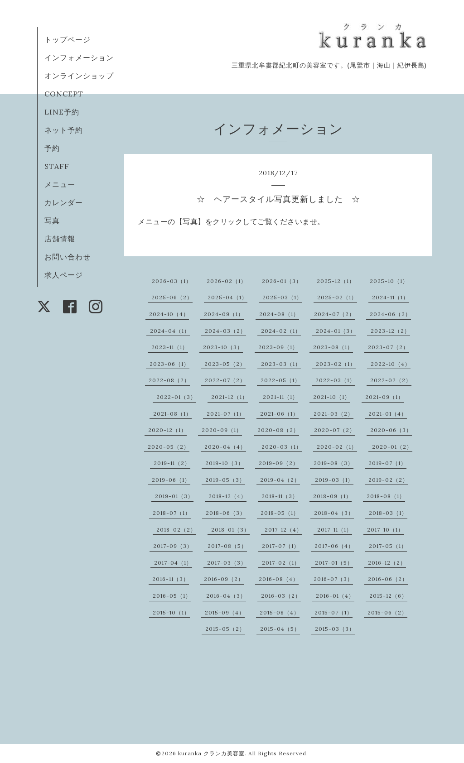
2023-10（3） (223, 347)
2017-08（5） (227, 545)
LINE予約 (61, 111)
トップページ (67, 39)
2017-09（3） (173, 545)
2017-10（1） (385, 529)
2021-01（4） (387, 413)
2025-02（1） (337, 297)
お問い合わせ (67, 256)
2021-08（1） (172, 413)
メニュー (59, 184)
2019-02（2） (388, 479)
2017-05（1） (388, 545)
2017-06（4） (334, 545)
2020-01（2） (392, 446)
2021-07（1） (226, 413)
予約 (52, 148)
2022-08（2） (169, 380)
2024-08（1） (279, 314)
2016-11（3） (170, 579)
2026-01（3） (282, 281)
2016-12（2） (387, 562)
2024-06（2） (390, 314)
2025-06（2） (172, 297)
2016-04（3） (226, 595)
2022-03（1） (335, 380)
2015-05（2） (225, 628)
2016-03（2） (281, 595)
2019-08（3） (333, 463)
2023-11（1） (169, 347)
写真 (52, 220)
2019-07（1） (387, 463)
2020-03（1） (281, 446)
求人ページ (63, 274)
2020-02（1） (337, 446)
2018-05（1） (280, 512)
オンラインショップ (79, 75)
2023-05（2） (225, 363)
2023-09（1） (278, 347)
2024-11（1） (390, 297)
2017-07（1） (281, 545)
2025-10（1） (389, 281)
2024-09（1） (224, 314)
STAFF (56, 166)
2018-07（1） (172, 512)
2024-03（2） (225, 330)
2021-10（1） (331, 396)
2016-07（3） (333, 579)
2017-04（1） (173, 562)
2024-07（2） (334, 314)
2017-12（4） (283, 529)
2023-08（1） (333, 347)
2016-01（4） (335, 595)
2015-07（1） (333, 612)
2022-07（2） (225, 380)
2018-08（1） (386, 496)
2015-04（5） (280, 628)
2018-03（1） (388, 512)
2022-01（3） (176, 396)
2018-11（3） (279, 496)
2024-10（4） (169, 314)
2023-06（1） (169, 363)
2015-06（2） (387, 612)
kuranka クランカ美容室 (211, 753)
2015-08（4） (280, 612)
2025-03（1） (282, 297)
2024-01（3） (336, 330)
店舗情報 (59, 238)
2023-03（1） (281, 363)
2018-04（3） (334, 512)
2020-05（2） (168, 446)
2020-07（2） (334, 430)
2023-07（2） (388, 347)
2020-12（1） (167, 430)
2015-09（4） (225, 612)
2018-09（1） (332, 496)
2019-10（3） (224, 463)
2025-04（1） (227, 297)
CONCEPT (63, 93)
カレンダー (63, 202)
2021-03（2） (333, 413)
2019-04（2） (280, 479)
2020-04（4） (225, 446)
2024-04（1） (170, 330)
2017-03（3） (226, 562)
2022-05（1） (280, 380)
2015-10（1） (171, 612)
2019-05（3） (225, 479)
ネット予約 (63, 129)
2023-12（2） (390, 330)
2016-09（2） (224, 579)
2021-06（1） (279, 413)
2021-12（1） (229, 396)
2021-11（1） (280, 396)
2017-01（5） (334, 562)
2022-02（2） (390, 380)
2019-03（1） (334, 479)
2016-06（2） (388, 579)
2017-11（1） (334, 529)
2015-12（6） (388, 595)
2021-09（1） (384, 396)
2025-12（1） (336, 281)
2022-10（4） (391, 363)
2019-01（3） (174, 496)
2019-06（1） (171, 479)
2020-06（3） (391, 430)
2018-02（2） (176, 529)
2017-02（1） (281, 562)
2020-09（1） (222, 430)
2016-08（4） (279, 579)
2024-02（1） (281, 330)
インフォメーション (79, 57)
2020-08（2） (278, 430)
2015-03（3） (335, 628)
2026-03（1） (172, 281)
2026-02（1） (226, 281)
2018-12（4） (227, 496)
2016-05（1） (172, 595)
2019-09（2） (279, 463)
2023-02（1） (336, 363)
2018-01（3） (230, 529)
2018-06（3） (226, 512)
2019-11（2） (172, 463)
